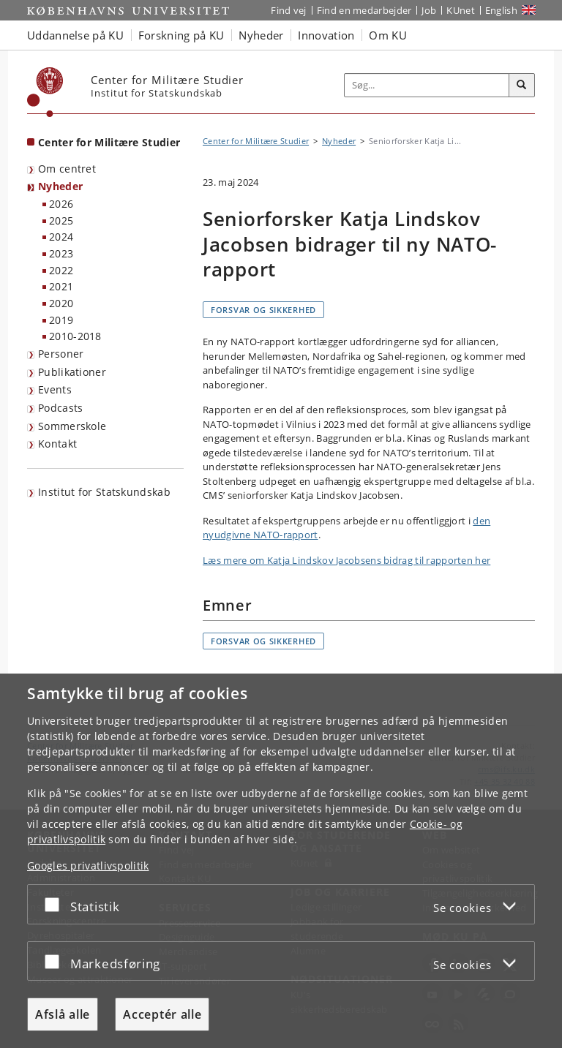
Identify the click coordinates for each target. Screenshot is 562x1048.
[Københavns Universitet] (45, 92)
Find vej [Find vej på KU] (288, 10)
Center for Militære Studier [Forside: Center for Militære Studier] (109, 142)
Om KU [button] (388, 35)
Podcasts (60, 408)
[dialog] (281, 861)
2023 (61, 253)
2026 (61, 204)
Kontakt (57, 444)
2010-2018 (75, 336)
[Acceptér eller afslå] (56, 904)
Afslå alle (62, 1014)
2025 (61, 220)
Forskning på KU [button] (181, 35)
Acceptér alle (162, 1014)
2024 (61, 237)
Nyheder (60, 186)
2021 (61, 286)
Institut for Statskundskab (104, 492)
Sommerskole (72, 426)
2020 (61, 303)
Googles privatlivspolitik (88, 865)
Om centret (67, 169)
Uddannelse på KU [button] (75, 35)
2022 (61, 270)
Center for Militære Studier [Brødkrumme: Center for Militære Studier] (256, 140)
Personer (60, 354)
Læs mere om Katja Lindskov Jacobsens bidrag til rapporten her (346, 560)
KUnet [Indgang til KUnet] (460, 10)
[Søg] (522, 85)
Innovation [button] (326, 35)
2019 (61, 320)
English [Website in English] (501, 10)
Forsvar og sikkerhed (263, 309)
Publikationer (72, 372)
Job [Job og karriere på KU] (429, 10)
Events (55, 389)
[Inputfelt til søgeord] (427, 85)
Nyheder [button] (261, 35)
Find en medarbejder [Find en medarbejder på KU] (364, 10)
